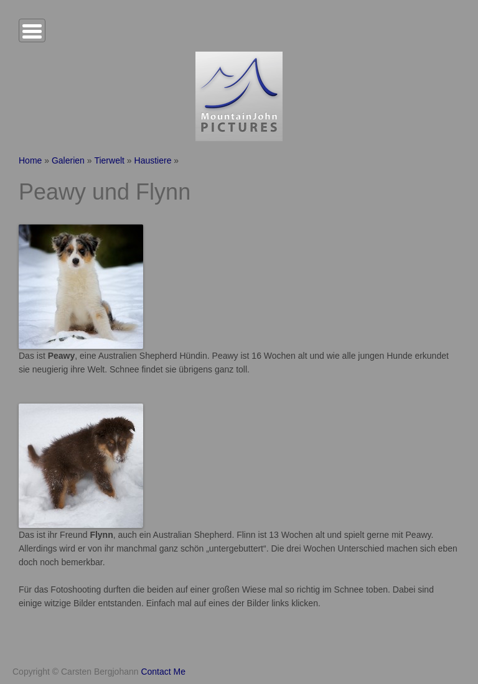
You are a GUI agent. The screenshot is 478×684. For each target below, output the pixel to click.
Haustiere (153, 160)
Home (30, 160)
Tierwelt (109, 160)
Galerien (68, 160)
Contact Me (163, 672)
